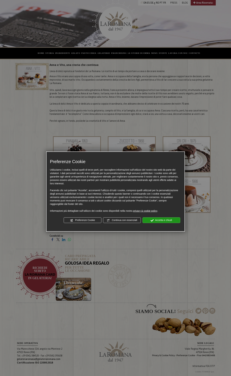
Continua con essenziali (122, 220)
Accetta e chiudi (161, 220)
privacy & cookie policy (145, 210)
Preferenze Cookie (82, 220)
